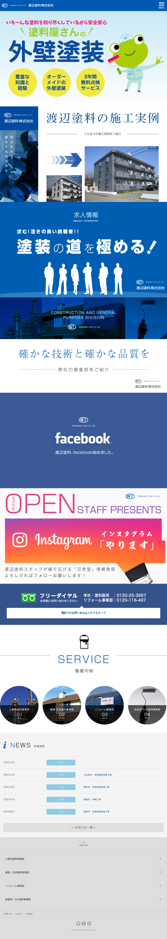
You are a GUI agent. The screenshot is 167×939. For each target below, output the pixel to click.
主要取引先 (7, 914)
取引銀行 (18, 914)
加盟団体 (29, 914)
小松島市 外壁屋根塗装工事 (98, 775)
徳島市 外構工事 (92, 799)
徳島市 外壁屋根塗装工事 (97, 811)
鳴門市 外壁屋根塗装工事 (97, 787)
